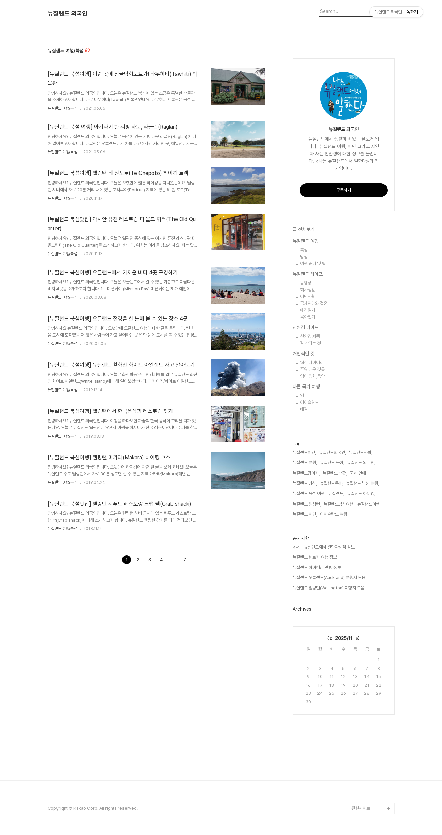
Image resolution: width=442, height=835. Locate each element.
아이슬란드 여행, (334, 514)
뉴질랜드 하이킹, (361, 493)
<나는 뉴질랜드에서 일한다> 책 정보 (324, 547)
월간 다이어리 (312, 362)
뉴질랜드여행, (369, 504)
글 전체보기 (303, 229)
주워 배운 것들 (312, 369)
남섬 (304, 256)
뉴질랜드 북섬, (332, 462)
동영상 (305, 282)
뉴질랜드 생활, (335, 473)
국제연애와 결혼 (313, 303)
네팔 (304, 409)
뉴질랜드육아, (331, 483)
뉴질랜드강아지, (306, 473)
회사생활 (307, 289)
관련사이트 (360, 808)
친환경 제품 (310, 336)
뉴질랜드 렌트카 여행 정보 (315, 557)
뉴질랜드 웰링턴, (307, 504)
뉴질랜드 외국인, (361, 462)
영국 (304, 395)
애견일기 (307, 310)
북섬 (304, 249)
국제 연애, (358, 473)
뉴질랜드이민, (304, 452)
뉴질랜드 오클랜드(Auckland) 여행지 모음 (329, 577)
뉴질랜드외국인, (332, 452)
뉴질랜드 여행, (305, 462)
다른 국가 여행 (306, 386)
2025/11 (344, 638)
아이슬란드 (309, 402)
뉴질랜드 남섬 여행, (362, 483)
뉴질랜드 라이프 (308, 274)
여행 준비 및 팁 (313, 263)
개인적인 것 (303, 353)
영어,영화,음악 (312, 376)
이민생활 (307, 296)
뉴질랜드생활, (360, 452)
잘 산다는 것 (310, 343)
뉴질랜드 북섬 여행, (309, 493)
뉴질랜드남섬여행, (339, 504)
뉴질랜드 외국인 (67, 13)
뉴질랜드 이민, (305, 514)
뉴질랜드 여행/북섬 (62, 108)
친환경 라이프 (305, 327)
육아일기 (307, 317)
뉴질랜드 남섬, (305, 483)
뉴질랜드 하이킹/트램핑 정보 (317, 567)
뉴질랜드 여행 (305, 241)
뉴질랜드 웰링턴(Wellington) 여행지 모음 (328, 587)
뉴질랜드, (336, 493)
